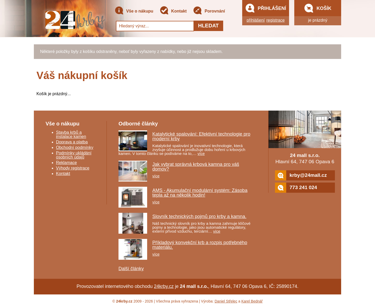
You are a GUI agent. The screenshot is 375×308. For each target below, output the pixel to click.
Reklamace (66, 162)
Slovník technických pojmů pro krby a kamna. (199, 216)
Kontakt (173, 11)
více (201, 153)
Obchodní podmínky (74, 147)
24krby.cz (164, 286)
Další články (131, 268)
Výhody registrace (72, 168)
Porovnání (209, 11)
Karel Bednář (252, 301)
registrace (275, 20)
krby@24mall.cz (301, 175)
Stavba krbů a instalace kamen (71, 134)
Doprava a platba (72, 142)
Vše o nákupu (134, 11)
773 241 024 (296, 188)
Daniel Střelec (226, 301)
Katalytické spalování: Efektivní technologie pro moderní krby (201, 136)
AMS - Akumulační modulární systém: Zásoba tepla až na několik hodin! (199, 193)
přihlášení (256, 20)
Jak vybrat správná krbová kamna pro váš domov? (195, 167)
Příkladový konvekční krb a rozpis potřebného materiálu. (199, 245)
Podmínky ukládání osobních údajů (73, 155)
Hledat (208, 25)
